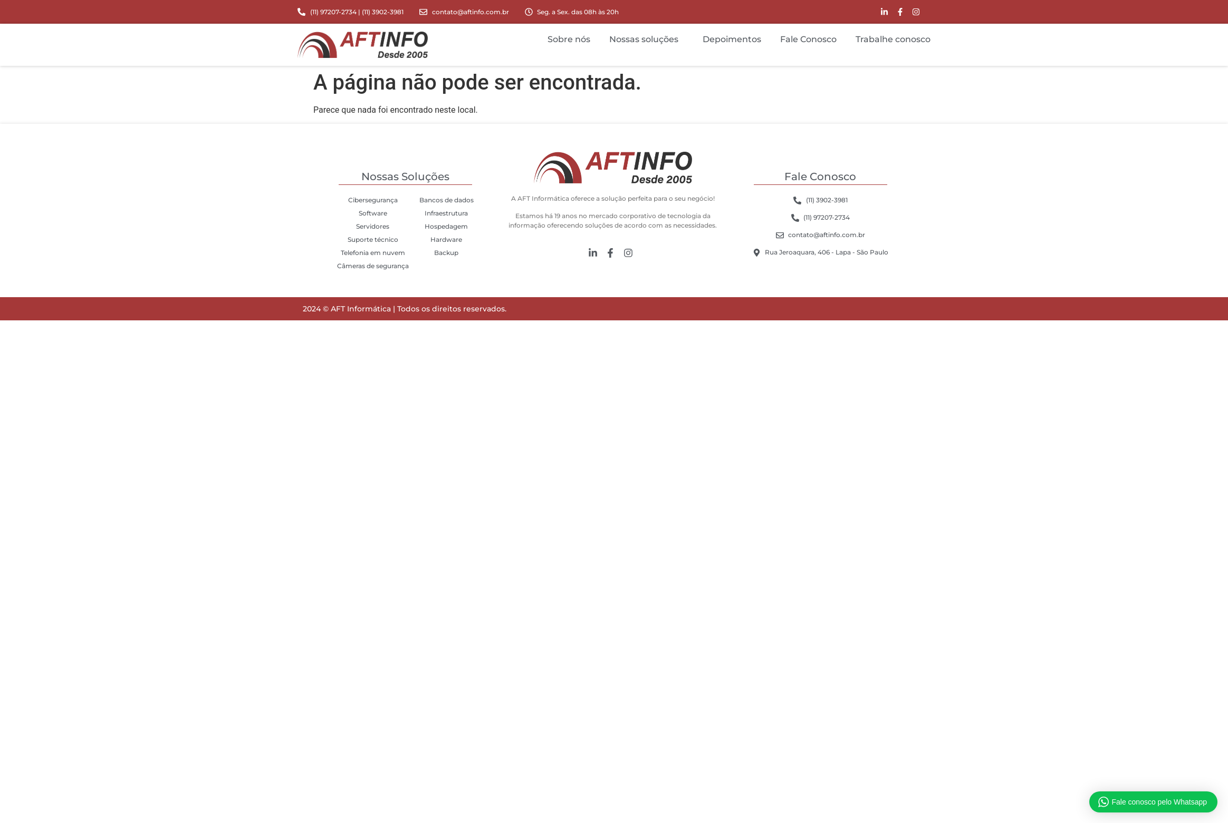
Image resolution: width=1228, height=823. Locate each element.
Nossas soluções (646, 39)
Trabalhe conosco (893, 39)
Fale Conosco (808, 39)
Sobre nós (569, 39)
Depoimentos (732, 39)
